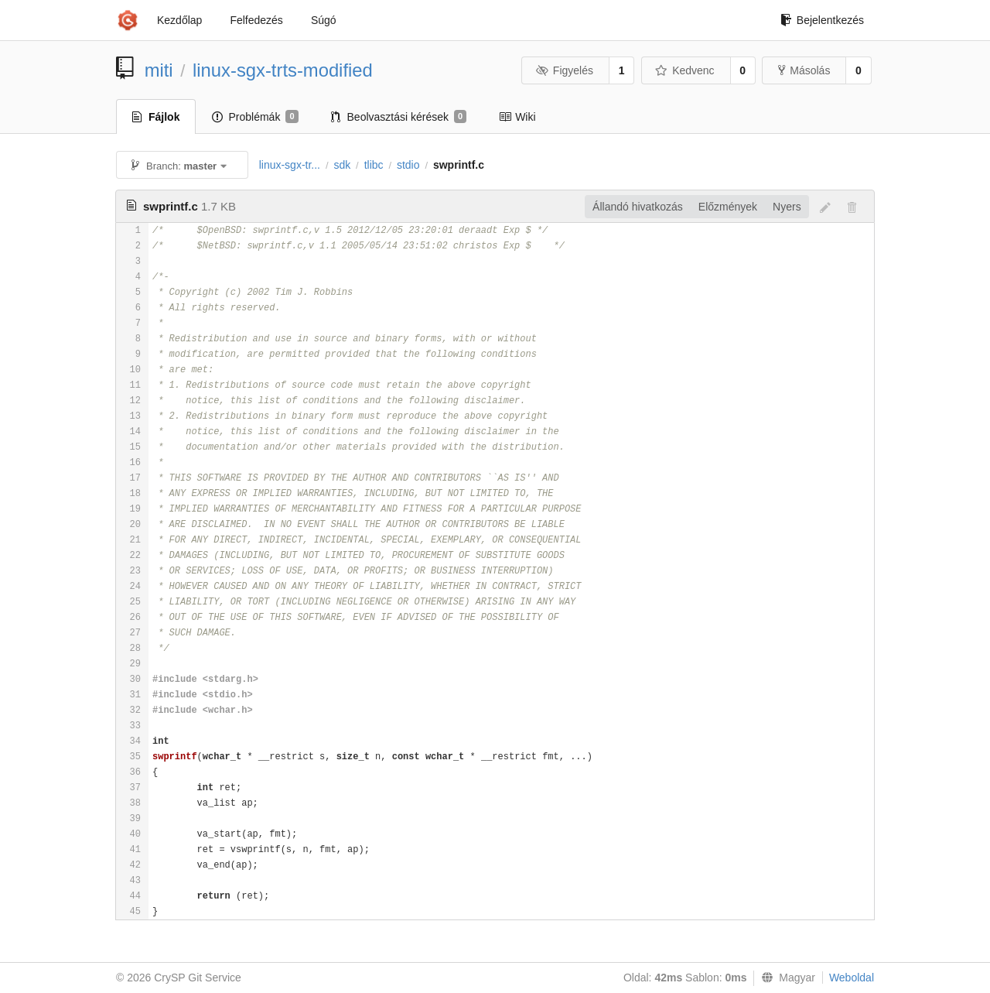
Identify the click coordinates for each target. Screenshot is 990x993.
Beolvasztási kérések (399, 117)
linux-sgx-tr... (289, 164)
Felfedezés (256, 20)
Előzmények (727, 206)
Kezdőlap (179, 20)
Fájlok (155, 117)
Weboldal (851, 977)
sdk (341, 165)
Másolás (804, 70)
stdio (408, 165)
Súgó (323, 20)
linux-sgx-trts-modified (283, 70)
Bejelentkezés (822, 20)
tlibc (374, 165)
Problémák (255, 117)
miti (159, 70)
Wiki (517, 117)
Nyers (787, 206)
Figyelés (564, 70)
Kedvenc (685, 70)
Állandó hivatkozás (637, 206)
